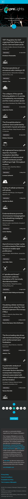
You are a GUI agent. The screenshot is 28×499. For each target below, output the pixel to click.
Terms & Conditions (6, 477)
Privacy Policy (5, 474)
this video (6, 460)
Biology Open (20, 448)
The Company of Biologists (8, 482)
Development (6, 445)
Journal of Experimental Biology (11, 447)
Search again (14, 418)
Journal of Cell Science (17, 445)
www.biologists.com (8, 467)
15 (25, 408)
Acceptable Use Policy (7, 479)
